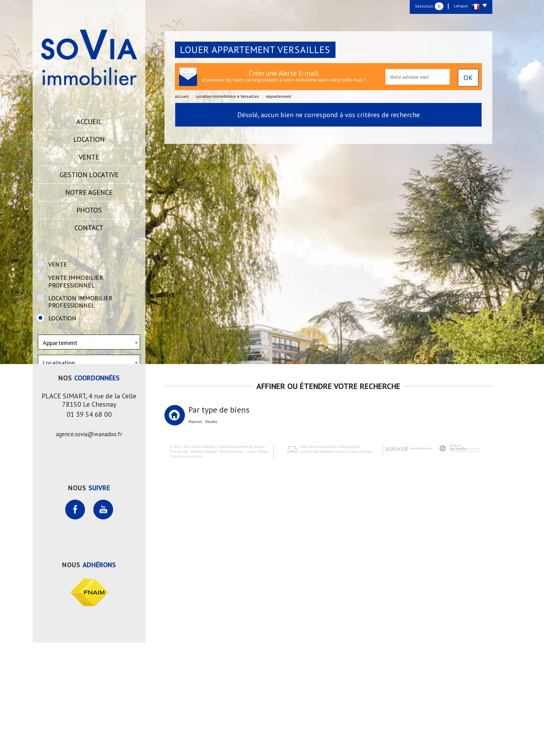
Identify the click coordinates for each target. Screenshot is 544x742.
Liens (245, 729)
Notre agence (89, 192)
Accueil (89, 121)
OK (468, 77)
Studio (211, 521)
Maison (195, 521)
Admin (257, 729)
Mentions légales (199, 729)
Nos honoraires (226, 729)
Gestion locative (89, 174)
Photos (89, 210)
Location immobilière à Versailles (227, 96)
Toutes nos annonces (180, 734)
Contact (89, 227)
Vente (89, 157)
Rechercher (89, 423)
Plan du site (173, 729)
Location (89, 139)
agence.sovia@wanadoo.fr (89, 533)
